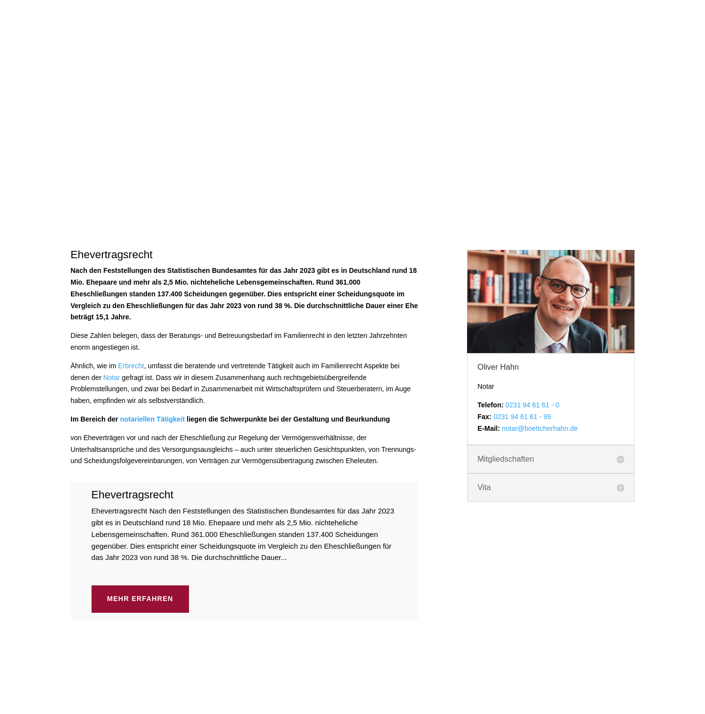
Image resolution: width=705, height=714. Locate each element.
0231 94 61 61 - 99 (522, 247)
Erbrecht (131, 196)
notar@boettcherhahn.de (540, 259)
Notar (111, 208)
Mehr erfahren (140, 429)
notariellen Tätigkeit (152, 249)
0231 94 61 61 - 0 (533, 235)
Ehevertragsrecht (133, 325)
